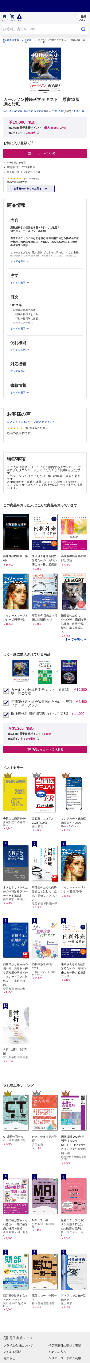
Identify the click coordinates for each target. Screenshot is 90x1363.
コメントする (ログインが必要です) (29, 421)
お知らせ (9, 1358)
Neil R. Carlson (12, 111)
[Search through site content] (40, 29)
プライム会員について (18, 1345)
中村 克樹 (58, 111)
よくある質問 (12, 1351)
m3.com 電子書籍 (11, 41)
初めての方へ (57, 1351)
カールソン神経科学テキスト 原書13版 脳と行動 (40, 691)
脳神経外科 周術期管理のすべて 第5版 (40, 714)
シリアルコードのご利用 (64, 1358)
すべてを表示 (74, 639)
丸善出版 (28, 41)
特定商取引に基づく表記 (64, 1345)
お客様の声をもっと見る (28, 188)
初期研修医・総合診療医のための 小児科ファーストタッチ (42, 703)
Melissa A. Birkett (34, 111)
